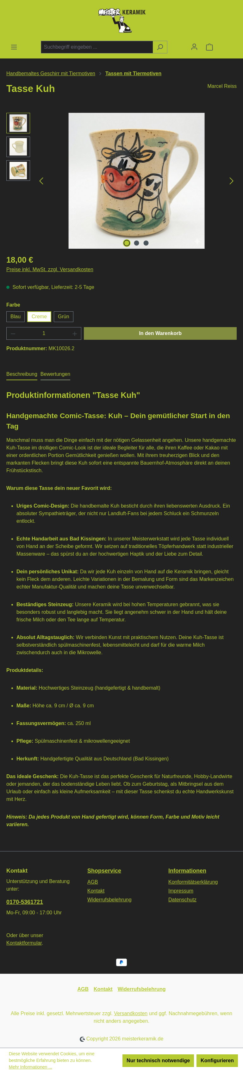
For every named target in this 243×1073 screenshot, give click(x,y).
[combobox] (97, 47)
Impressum (180, 890)
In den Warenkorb (160, 333)
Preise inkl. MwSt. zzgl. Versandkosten (49, 269)
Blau (15, 316)
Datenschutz (182, 899)
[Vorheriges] (41, 181)
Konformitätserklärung (193, 882)
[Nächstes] (231, 181)
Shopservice (104, 871)
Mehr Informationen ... (30, 1067)
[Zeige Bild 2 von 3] (136, 243)
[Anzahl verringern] (13, 333)
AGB (92, 882)
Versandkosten (130, 1013)
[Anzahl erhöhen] (75, 333)
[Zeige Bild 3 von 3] (146, 243)
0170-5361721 (24, 902)
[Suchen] (160, 47)
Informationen (187, 871)
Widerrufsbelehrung (109, 899)
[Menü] (14, 47)
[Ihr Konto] (194, 46)
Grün (63, 316)
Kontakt (95, 890)
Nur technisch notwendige (158, 1060)
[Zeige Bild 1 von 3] (126, 243)
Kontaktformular (24, 943)
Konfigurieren (217, 1060)
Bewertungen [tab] (55, 374)
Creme (39, 316)
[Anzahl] (44, 333)
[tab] (21, 374)
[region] (121, 181)
